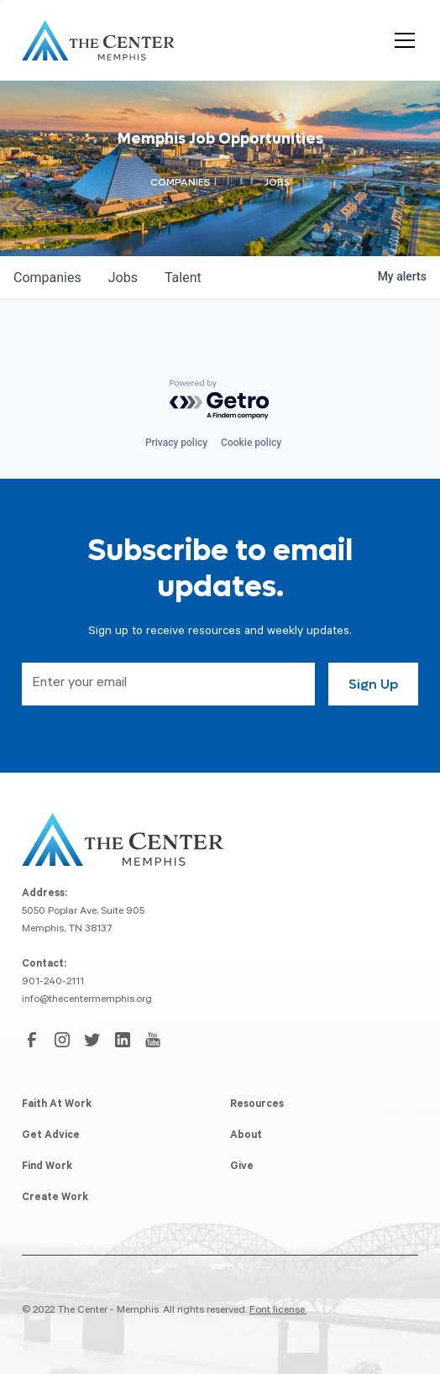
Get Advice (51, 1136)
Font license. (277, 1311)
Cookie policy (251, 442)
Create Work (55, 1198)
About (246, 1136)
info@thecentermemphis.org (87, 1000)
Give (242, 1167)
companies (47, 278)
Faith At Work (57, 1105)
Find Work (47, 1167)
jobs (123, 278)
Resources (257, 1105)
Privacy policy (176, 442)
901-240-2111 (53, 983)
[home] (98, 40)
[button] (401, 40)
